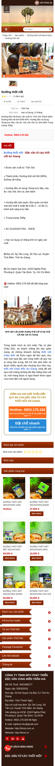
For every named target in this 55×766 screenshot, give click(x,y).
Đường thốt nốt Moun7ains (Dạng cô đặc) (12, 594)
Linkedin (37, 102)
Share (7, 102)
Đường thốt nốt (13, 152)
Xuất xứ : (15, 108)
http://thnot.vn (22, 732)
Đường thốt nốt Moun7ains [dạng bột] (39, 505)
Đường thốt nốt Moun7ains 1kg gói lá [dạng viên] (40, 594)
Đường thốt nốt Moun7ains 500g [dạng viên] (39, 549)
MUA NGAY (37, 514)
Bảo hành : (14, 112)
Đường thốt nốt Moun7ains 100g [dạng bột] (12, 505)
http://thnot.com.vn (24, 728)
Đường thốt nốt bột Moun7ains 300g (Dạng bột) (12, 549)
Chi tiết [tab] (8, 145)
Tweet (21, 102)
